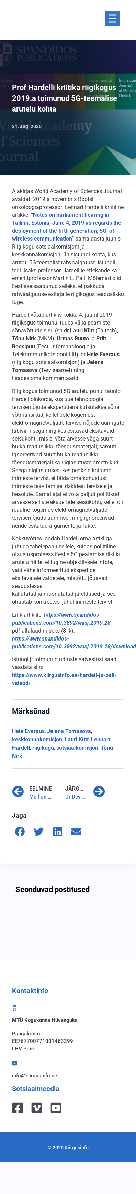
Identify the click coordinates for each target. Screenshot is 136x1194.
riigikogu (43, 747)
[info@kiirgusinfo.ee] (14, 1063)
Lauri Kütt (77, 739)
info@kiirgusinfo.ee (34, 1076)
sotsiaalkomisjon (77, 747)
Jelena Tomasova (69, 731)
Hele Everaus (28, 731)
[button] (19, 831)
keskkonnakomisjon (37, 739)
